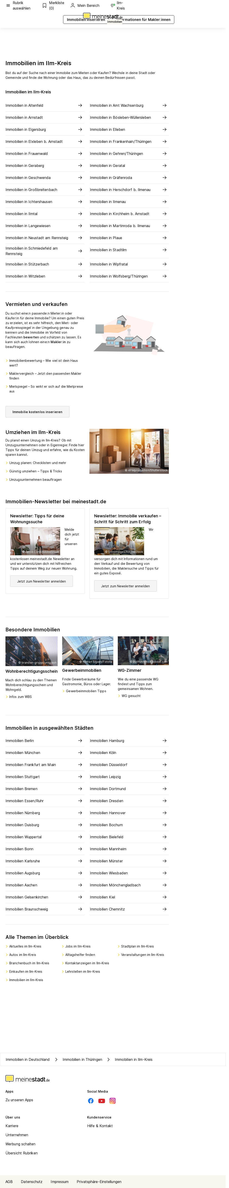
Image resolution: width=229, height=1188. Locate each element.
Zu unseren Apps (19, 1100)
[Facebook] (90, 1100)
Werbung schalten (20, 1144)
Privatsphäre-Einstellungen (99, 1181)
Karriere (11, 1126)
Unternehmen (16, 1135)
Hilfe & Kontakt (100, 1126)
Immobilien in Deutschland (28, 1059)
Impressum (60, 1181)
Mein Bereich (84, 5)
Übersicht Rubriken (21, 1153)
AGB (9, 1181)
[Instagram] (112, 1100)
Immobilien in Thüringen (78, 1059)
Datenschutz (31, 1181)
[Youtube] (101, 1100)
